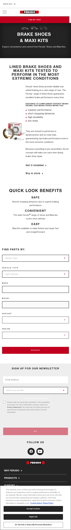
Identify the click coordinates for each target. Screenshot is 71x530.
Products (12, 478)
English (7, 4)
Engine (6, 329)
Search (35, 350)
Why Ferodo (13, 471)
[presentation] (26, 420)
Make (5, 283)
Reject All (33, 517)
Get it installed (35, 165)
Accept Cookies (33, 509)
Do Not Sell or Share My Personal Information (33, 525)
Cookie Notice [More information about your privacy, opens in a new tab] (36, 503)
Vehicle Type (10, 268)
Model (6, 298)
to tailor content (37, 399)
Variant (7, 313)
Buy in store (33, 173)
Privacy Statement (14, 407)
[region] (35, 508)
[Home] (29, 12)
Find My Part (35, 20)
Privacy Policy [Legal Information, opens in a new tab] (48, 503)
